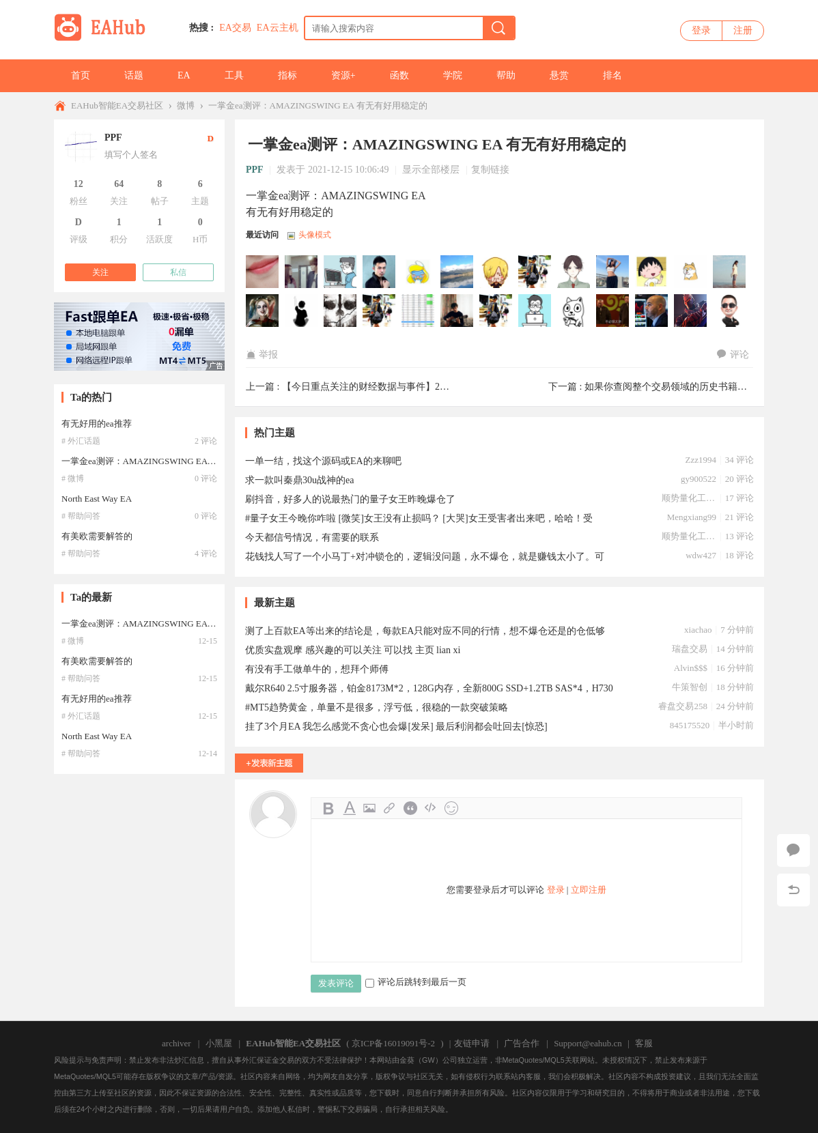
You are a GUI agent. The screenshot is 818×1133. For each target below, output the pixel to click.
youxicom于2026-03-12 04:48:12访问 (380, 272)
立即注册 (588, 890)
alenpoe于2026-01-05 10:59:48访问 (613, 272)
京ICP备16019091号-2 (393, 1043)
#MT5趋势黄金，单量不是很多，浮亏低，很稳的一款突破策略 (376, 707)
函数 (399, 75)
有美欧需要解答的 (96, 536)
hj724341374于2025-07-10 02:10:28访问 (496, 311)
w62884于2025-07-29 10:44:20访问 (302, 311)
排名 (612, 75)
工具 (234, 75)
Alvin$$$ (690, 668)
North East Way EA (96, 498)
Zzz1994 (700, 460)
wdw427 (701, 555)
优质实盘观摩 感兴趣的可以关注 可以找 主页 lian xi (352, 650)
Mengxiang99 (691, 517)
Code (431, 808)
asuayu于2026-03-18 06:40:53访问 (341, 272)
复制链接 (490, 169)
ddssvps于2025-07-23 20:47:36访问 (341, 311)
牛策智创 (689, 687)
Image (369, 808)
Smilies (451, 808)
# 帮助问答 (80, 516)
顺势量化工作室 (689, 498)
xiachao (697, 630)
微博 (186, 105)
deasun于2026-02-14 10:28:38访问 (496, 272)
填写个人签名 (131, 154)
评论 (733, 354)
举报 (262, 354)
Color (349, 808)
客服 (644, 1043)
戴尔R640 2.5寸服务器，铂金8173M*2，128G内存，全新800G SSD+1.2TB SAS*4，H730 (429, 688)
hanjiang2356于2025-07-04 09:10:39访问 (613, 311)
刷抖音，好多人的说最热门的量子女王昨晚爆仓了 (350, 499)
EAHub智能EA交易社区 (117, 105)
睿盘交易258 (682, 706)
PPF (255, 169)
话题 (133, 75)
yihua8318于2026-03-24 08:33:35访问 (302, 272)
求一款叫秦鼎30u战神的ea (299, 480)
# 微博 (72, 478)
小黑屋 (219, 1043)
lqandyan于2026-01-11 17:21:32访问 (574, 272)
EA (184, 75)
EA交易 (235, 28)
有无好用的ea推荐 (96, 423)
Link (390, 808)
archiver (176, 1043)
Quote (410, 808)
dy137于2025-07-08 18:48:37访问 (535, 311)
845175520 (690, 725)
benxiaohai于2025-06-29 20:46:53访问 (730, 311)
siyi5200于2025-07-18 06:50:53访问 (380, 311)
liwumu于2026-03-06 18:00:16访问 (457, 272)
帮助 (506, 75)
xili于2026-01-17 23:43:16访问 (535, 272)
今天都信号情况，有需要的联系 (312, 537)
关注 (100, 272)
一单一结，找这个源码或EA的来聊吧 (323, 461)
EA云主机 (277, 28)
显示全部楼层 (431, 169)
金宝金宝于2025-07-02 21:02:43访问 (652, 311)
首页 (80, 75)
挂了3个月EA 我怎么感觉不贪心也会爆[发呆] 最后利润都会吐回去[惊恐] (396, 726)
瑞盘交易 (689, 649)
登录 (701, 30)
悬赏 (559, 75)
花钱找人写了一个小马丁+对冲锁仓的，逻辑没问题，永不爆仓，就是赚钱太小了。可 (424, 556)
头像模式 (314, 235)
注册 (742, 30)
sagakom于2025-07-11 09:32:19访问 (457, 311)
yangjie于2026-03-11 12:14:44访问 (418, 272)
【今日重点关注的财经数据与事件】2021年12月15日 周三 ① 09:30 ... (425, 387)
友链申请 (472, 1043)
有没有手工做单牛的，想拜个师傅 (317, 669)
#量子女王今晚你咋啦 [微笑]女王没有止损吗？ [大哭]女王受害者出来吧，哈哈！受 (419, 518)
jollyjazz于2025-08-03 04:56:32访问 (263, 311)
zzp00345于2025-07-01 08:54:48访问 (691, 311)
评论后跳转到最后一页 (415, 982)
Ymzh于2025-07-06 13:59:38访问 (574, 311)
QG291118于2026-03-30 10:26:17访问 (263, 272)
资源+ (343, 75)
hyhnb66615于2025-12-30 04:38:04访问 (652, 272)
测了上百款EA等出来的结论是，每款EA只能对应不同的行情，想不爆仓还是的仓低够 (425, 631)
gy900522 (698, 479)
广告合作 (521, 1043)
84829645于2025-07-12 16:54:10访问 (418, 311)
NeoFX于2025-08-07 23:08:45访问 (730, 272)
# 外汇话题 (80, 441)
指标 (287, 75)
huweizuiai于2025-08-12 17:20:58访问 (691, 272)
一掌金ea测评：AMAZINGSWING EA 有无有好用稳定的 (317, 105)
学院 (452, 75)
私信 (178, 272)
